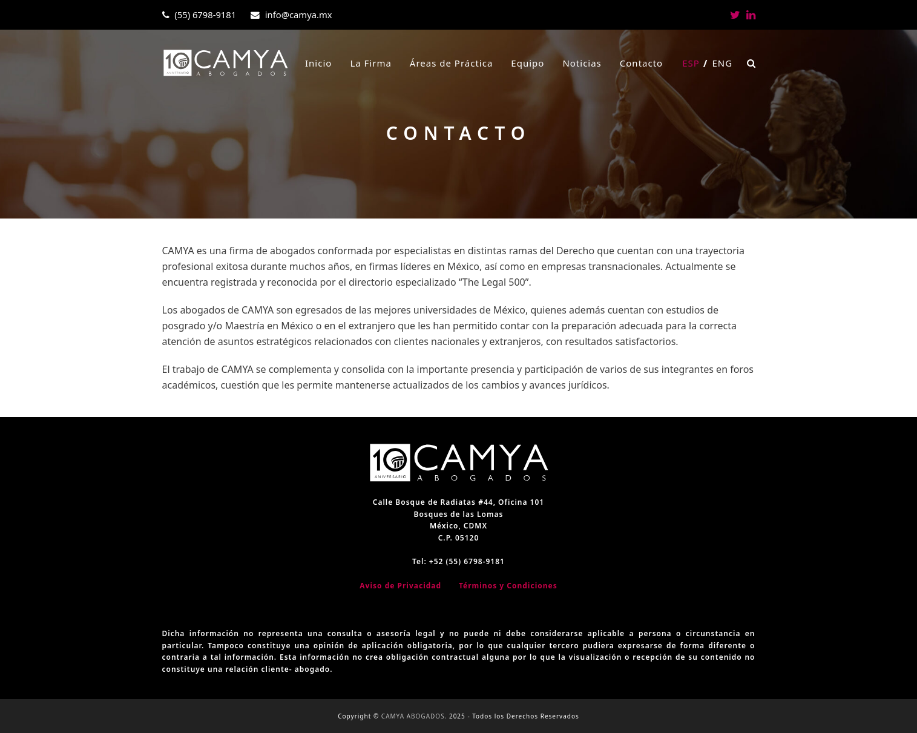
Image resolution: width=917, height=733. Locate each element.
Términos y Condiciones (508, 585)
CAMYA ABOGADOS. (414, 716)
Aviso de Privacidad (400, 585)
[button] (751, 63)
